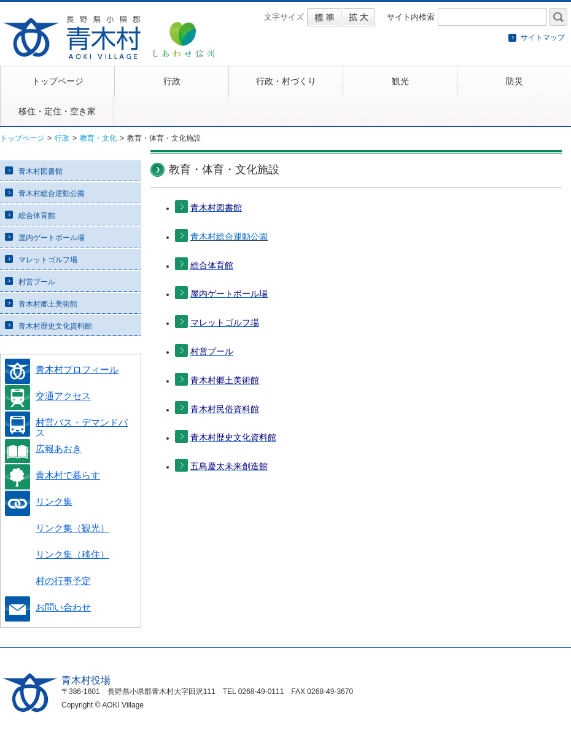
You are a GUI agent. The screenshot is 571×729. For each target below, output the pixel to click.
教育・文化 (98, 138)
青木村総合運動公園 (229, 236)
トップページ (22, 138)
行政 (62, 138)
